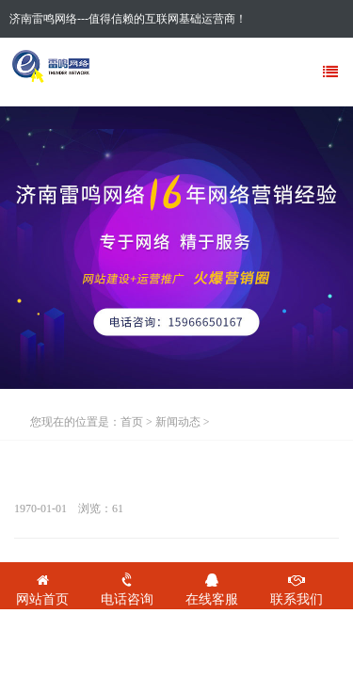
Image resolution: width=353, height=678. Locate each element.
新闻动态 (178, 421)
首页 (131, 421)
